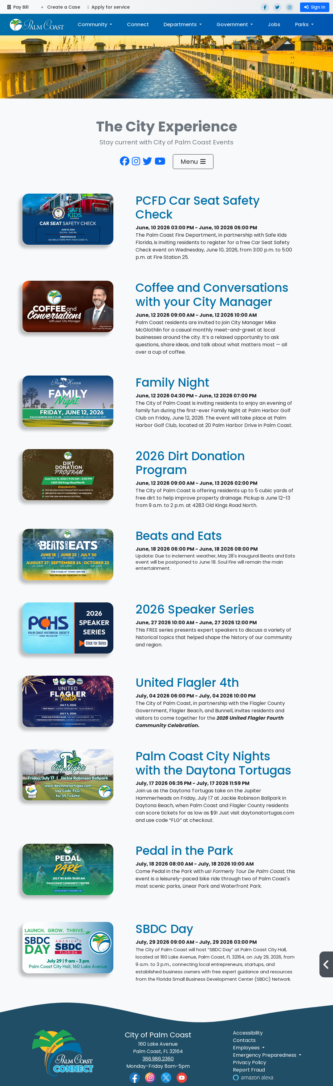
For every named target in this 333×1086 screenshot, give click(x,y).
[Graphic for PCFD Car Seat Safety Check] (68, 222)
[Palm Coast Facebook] (134, 1077)
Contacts (244, 1040)
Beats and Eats (179, 536)
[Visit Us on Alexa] (253, 1077)
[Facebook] (265, 7)
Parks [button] (302, 24)
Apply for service (108, 7)
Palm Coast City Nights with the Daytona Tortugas (213, 763)
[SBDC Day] (68, 951)
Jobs (274, 24)
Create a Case (60, 7)
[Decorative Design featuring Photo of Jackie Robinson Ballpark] (68, 778)
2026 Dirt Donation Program (190, 463)
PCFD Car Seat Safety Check (198, 207)
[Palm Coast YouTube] (182, 1077)
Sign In (314, 7)
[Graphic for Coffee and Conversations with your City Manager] (68, 309)
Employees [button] (247, 1047)
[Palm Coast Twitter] (166, 1077)
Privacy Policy (249, 1062)
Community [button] (93, 24)
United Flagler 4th (187, 682)
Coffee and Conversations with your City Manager (212, 295)
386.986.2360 (158, 1058)
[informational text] (68, 477)
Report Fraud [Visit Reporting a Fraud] (249, 1069)
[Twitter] (277, 7)
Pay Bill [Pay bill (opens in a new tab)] (18, 7)
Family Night (172, 382)
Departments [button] (181, 24)
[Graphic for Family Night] (68, 404)
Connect (138, 24)
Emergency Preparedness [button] (265, 1055)
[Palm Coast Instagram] (150, 1077)
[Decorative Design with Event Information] (68, 557)
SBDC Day (164, 929)
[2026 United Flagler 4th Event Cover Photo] (68, 704)
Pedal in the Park (184, 851)
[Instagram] (289, 7)
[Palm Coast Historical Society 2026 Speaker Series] (68, 631)
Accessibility (248, 1032)
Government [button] (233, 24)
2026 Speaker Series (195, 609)
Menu (193, 161)
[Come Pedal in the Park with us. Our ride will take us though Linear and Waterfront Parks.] (68, 872)
